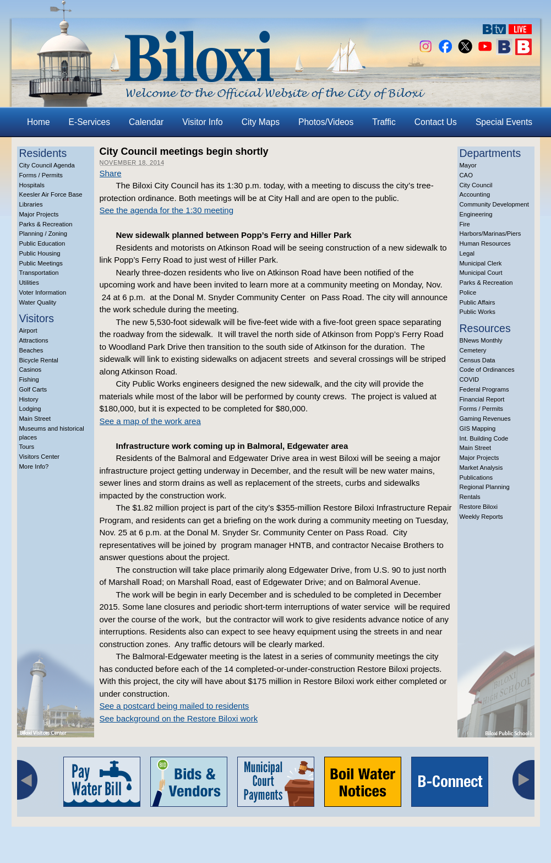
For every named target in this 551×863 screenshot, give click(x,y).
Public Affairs (477, 302)
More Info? (34, 466)
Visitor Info (202, 122)
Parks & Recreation (46, 224)
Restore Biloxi (479, 506)
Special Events (504, 122)
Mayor (468, 165)
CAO (466, 175)
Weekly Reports (481, 516)
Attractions (33, 340)
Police (468, 292)
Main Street (35, 418)
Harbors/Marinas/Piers (490, 233)
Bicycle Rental (38, 360)
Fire (465, 224)
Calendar (146, 122)
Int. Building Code (484, 438)
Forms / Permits (41, 175)
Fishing (29, 379)
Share (111, 173)
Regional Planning (485, 487)
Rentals (470, 496)
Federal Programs (484, 389)
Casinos (30, 369)
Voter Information (43, 292)
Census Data (477, 360)
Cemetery (473, 350)
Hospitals (32, 185)
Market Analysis (481, 467)
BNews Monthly (481, 340)
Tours (27, 446)
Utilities (29, 282)
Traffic (383, 122)
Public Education (42, 243)
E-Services (89, 122)
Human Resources (485, 243)
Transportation (39, 272)
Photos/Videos (325, 122)
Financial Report (482, 399)
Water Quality (38, 302)
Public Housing (40, 253)
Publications (476, 477)
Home (38, 122)
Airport (28, 330)
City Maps (261, 122)
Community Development (494, 204)
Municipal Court (481, 272)
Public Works (477, 311)
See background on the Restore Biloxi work (179, 718)
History (29, 399)
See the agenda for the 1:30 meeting (167, 210)
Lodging (30, 408)
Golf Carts (33, 389)
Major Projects (39, 214)
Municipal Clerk (481, 263)
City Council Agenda (47, 165)
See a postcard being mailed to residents (174, 705)
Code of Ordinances (487, 369)
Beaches (31, 350)
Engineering (476, 214)
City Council (476, 185)
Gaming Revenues (485, 418)
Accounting (475, 194)
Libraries (31, 204)
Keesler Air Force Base (51, 194)
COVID (469, 379)
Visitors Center (39, 456)
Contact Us (435, 122)
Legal (467, 253)
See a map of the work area (150, 421)
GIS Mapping (478, 428)
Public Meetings (41, 263)
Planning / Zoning (43, 233)
